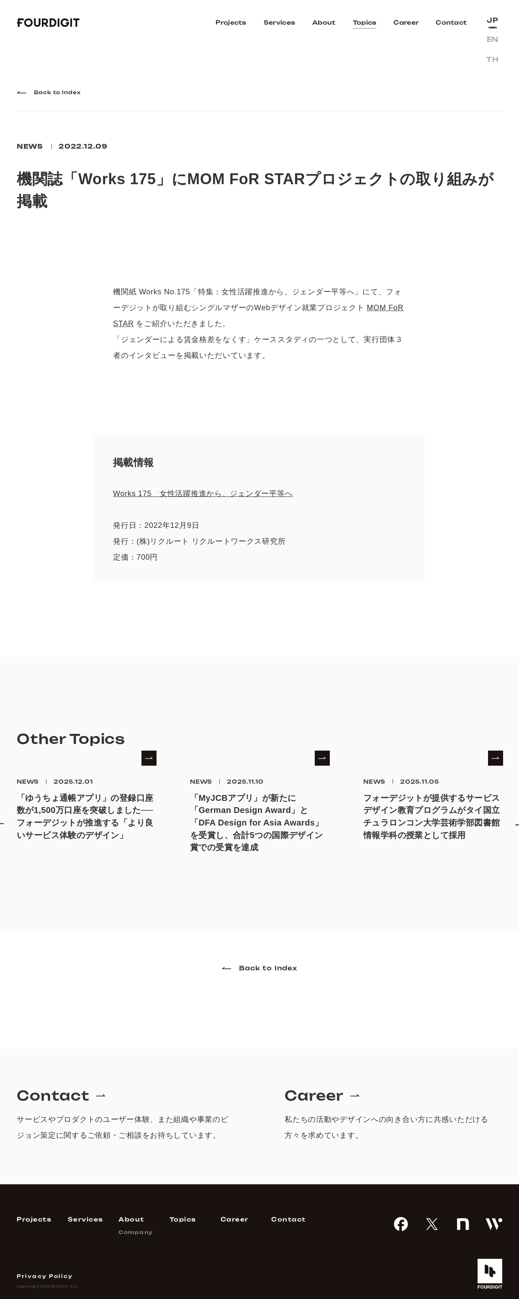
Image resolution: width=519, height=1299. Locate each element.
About (324, 22)
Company (135, 1232)
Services (279, 22)
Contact (451, 22)
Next (510, 814)
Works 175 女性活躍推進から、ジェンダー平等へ (203, 493)
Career (406, 22)
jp (492, 20)
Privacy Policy (45, 1276)
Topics (365, 22)
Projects (231, 22)
